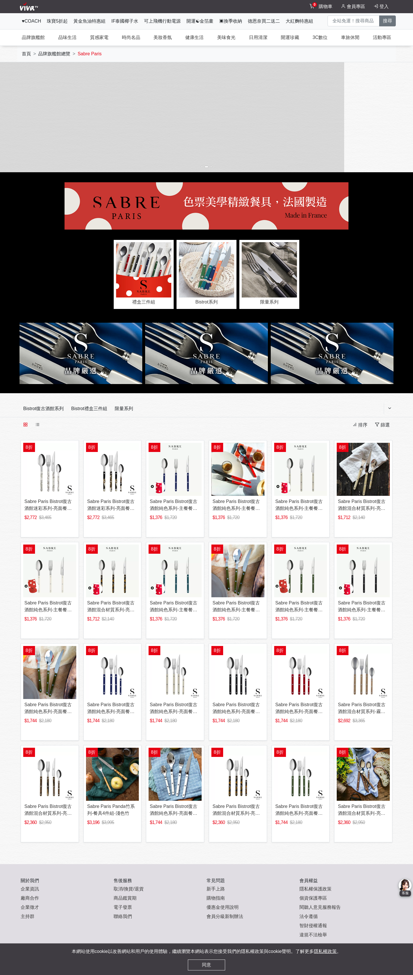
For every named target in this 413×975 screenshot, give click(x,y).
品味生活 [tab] (67, 37)
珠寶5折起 (57, 21)
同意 (206, 964)
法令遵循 (308, 916)
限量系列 (124, 408)
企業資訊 (30, 888)
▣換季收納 (230, 21)
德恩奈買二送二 (264, 21)
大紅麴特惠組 (299, 21)
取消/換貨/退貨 (129, 888)
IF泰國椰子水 (124, 21)
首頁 (26, 53)
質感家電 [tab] (99, 37)
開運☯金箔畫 (199, 21)
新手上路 (215, 888)
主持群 (27, 916)
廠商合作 (30, 898)
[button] (69, 115)
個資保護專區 (313, 898)
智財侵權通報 (313, 925)
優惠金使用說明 (222, 907)
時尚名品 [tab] (131, 37)
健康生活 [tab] (194, 37)
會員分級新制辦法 (224, 916)
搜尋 (387, 20)
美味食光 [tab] (226, 37)
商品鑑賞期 (125, 898)
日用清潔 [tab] (258, 37)
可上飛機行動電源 (162, 21)
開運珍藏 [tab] (290, 37)
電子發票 (123, 907)
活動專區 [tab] (382, 37)
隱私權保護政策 (315, 888)
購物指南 (215, 898)
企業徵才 (30, 907)
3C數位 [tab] (320, 37)
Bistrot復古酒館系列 (43, 408)
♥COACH (31, 21)
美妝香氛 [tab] (162, 37)
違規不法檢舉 (313, 934)
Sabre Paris (90, 53)
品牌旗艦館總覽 (54, 53)
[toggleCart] (321, 6)
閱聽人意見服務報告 (320, 907)
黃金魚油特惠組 (89, 21)
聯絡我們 (123, 916)
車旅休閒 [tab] (350, 37)
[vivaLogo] (30, 6)
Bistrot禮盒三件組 (89, 408)
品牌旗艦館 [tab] (33, 37)
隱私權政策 (325, 951)
